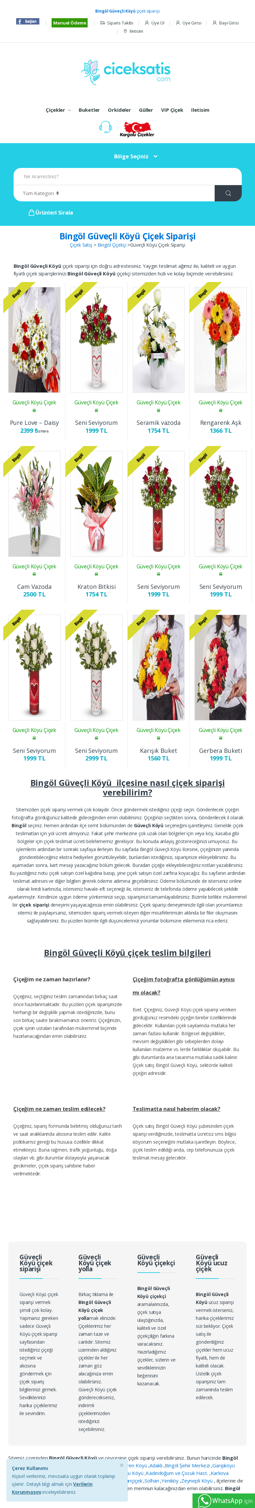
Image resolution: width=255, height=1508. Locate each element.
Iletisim (133, 31)
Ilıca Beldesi (101, 1473)
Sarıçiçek (133, 1480)
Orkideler (119, 109)
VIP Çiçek (172, 109)
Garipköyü (223, 1465)
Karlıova (220, 1473)
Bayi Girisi (225, 23)
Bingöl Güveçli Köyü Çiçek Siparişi (128, 236)
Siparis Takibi (116, 23)
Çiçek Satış (81, 245)
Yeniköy (170, 1480)
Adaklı (156, 1465)
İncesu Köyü (130, 1473)
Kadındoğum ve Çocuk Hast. (177, 1473)
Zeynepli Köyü (197, 1480)
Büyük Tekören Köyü (124, 1465)
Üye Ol (154, 23)
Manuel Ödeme (69, 23)
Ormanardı (92, 1480)
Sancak (114, 1480)
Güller (146, 109)
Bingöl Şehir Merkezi (188, 1465)
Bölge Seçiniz (131, 156)
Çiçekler (55, 109)
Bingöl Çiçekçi (112, 245)
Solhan (152, 1480)
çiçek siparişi (127, 11)
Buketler (89, 109)
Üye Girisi (188, 23)
